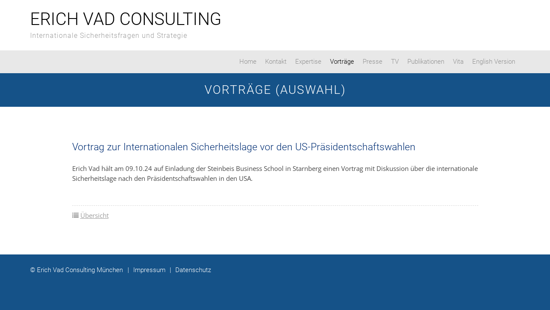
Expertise (308, 61)
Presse (372, 61)
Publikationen (425, 61)
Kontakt (276, 61)
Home (248, 61)
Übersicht (94, 215)
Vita (458, 61)
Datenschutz (190, 270)
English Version (493, 61)
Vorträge (342, 61)
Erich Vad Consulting (125, 19)
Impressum (146, 270)
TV (395, 61)
